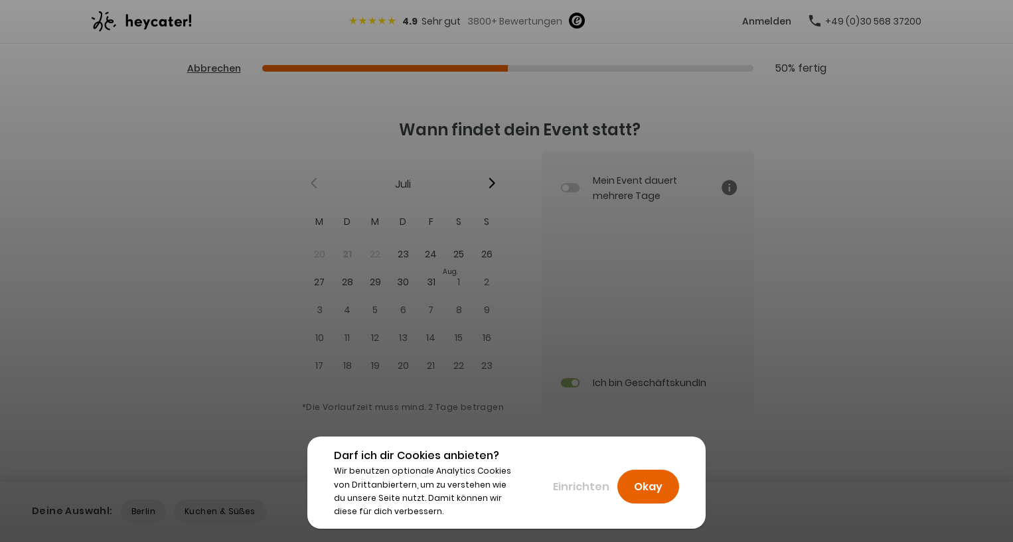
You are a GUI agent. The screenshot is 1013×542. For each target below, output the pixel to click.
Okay (648, 486)
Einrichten (581, 486)
